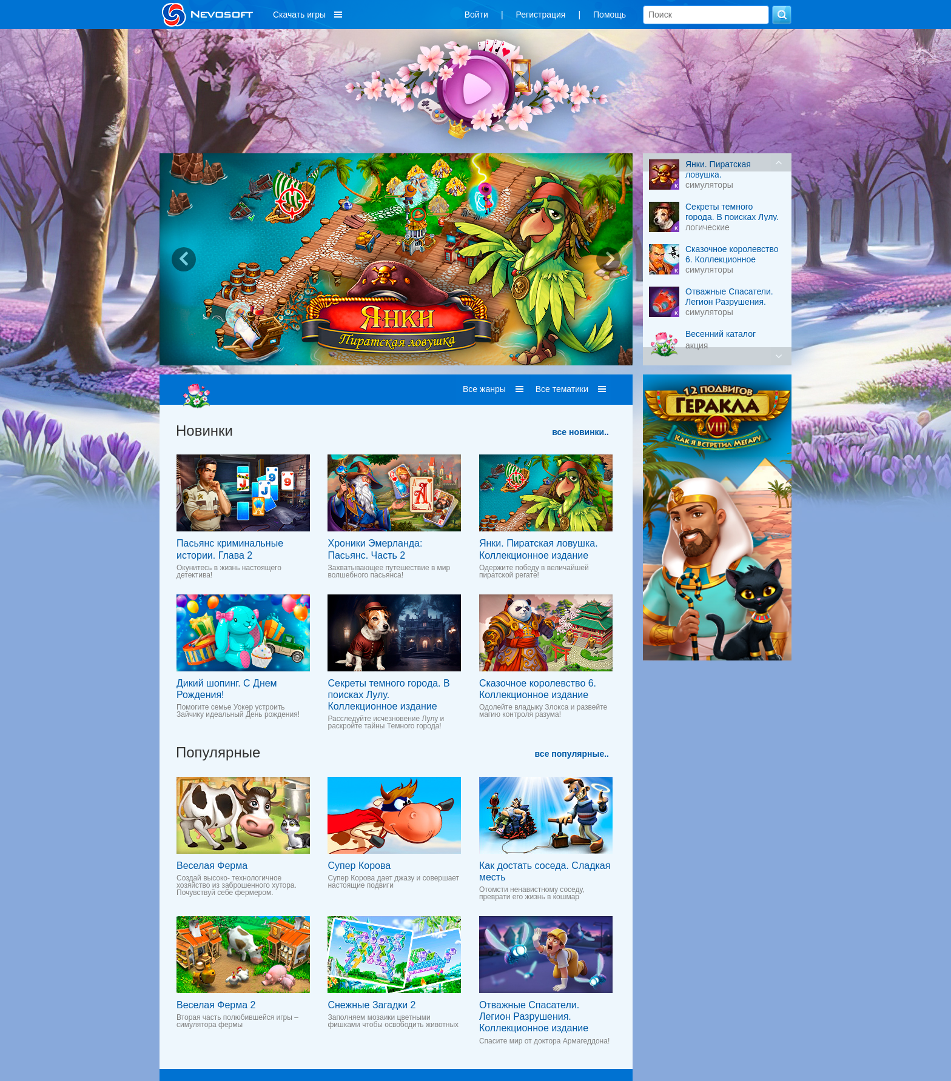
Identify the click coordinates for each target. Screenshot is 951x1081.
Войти (476, 14)
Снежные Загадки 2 (371, 1005)
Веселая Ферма (211, 865)
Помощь (609, 14)
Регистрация (541, 14)
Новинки (204, 430)
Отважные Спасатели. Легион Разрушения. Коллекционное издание (533, 1016)
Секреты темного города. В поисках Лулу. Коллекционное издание (388, 694)
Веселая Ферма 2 (215, 1005)
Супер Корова (359, 865)
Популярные (218, 752)
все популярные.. (572, 754)
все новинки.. (580, 432)
